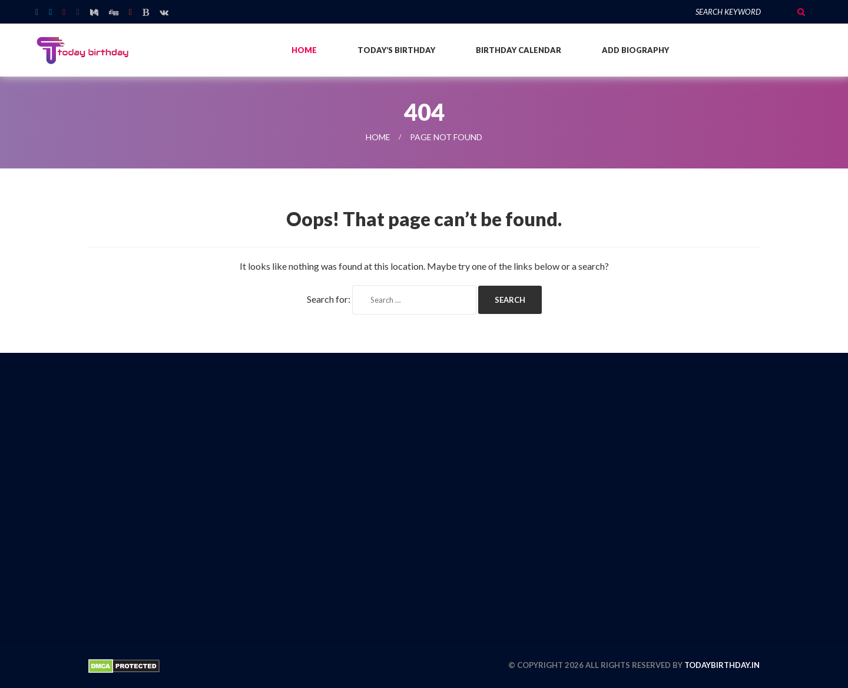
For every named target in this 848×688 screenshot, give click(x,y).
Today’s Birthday (396, 50)
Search (801, 12)
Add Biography (635, 50)
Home (304, 50)
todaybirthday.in (722, 665)
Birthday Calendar (518, 50)
